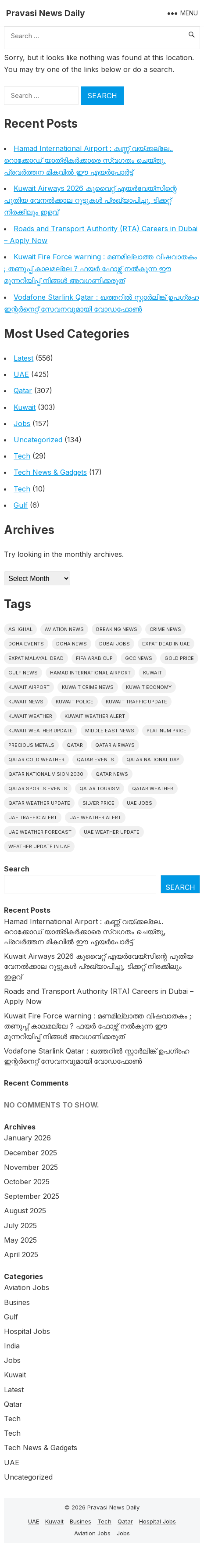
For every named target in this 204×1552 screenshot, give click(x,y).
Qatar (23, 390)
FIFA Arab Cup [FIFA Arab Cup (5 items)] (94, 658)
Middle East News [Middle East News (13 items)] (109, 731)
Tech (22, 456)
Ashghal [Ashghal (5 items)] (20, 629)
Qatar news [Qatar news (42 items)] (112, 774)
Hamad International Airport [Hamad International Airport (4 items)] (90, 673)
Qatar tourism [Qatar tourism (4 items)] (99, 788)
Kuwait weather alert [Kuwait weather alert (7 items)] (94, 716)
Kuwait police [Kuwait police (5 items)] (74, 702)
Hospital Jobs (27, 1331)
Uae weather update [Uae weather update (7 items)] (112, 832)
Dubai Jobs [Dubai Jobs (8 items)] (114, 644)
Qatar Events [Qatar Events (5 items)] (95, 759)
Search (16, 868)
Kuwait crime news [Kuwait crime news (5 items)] (88, 687)
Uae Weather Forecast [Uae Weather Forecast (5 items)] (40, 832)
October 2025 (27, 1181)
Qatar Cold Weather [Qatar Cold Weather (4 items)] (36, 759)
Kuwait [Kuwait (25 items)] (152, 673)
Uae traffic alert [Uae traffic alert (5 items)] (32, 817)
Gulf (21, 505)
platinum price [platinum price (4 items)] (166, 731)
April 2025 (21, 1254)
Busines (17, 1302)
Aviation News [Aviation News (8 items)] (64, 629)
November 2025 (31, 1167)
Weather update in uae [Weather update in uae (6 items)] (39, 846)
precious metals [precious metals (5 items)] (31, 745)
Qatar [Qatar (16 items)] (75, 745)
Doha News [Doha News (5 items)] (71, 644)
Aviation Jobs (26, 1287)
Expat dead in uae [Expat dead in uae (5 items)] (166, 644)
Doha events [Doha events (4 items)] (26, 644)
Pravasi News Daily (45, 13)
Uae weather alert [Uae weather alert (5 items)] (95, 817)
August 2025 (25, 1210)
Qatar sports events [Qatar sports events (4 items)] (37, 788)
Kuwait (25, 407)
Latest (23, 358)
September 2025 (31, 1196)
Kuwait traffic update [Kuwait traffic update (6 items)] (136, 702)
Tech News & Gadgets (50, 472)
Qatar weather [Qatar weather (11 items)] (152, 788)
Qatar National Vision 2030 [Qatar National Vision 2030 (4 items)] (45, 774)
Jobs (22, 423)
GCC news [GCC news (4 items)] (138, 658)
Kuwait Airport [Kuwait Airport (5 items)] (29, 687)
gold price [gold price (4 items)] (179, 658)
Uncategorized (38, 439)
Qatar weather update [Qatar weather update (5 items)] (39, 803)
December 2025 (30, 1152)
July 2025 (20, 1225)
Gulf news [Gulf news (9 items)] (23, 673)
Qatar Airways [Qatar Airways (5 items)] (115, 745)
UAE (21, 374)
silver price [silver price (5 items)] (98, 803)
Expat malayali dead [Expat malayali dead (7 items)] (36, 658)
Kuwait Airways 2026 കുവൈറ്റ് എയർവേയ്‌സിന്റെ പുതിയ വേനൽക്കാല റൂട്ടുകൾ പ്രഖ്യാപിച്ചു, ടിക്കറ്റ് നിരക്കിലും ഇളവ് (90, 200)
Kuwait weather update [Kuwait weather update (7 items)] (40, 731)
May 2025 (20, 1240)
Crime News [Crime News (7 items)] (165, 629)
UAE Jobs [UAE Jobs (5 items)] (139, 803)
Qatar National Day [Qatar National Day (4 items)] (152, 759)
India (12, 1345)
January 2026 (27, 1137)
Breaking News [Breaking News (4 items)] (116, 629)
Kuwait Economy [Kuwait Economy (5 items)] (149, 687)
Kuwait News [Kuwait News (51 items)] (25, 702)
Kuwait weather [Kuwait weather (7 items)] (30, 716)
